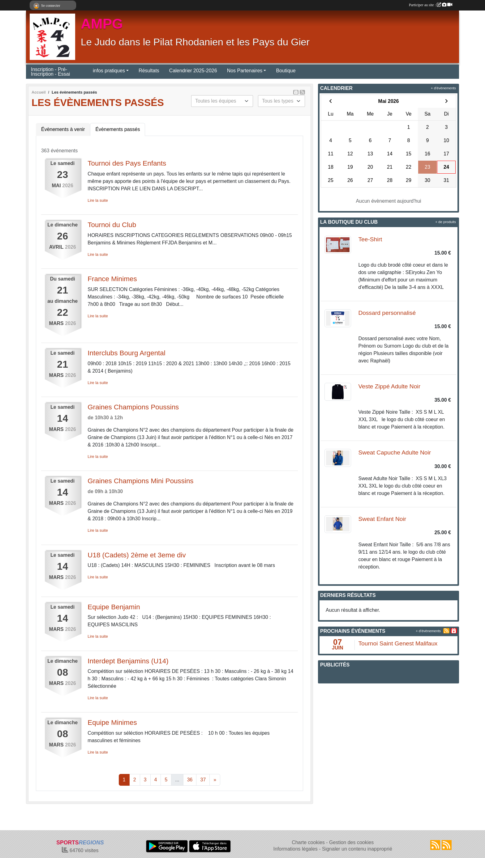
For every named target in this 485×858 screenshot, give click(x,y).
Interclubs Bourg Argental (126, 353)
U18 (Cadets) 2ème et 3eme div (137, 555)
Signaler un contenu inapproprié (357, 849)
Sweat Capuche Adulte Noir (394, 452)
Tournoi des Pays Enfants (127, 163)
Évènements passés (117, 129)
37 (203, 779)
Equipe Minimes (112, 722)
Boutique (285, 70)
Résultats (149, 70)
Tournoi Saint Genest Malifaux (398, 643)
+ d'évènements (443, 88)
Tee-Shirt (370, 239)
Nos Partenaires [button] (245, 70)
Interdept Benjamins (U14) (128, 661)
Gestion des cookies (351, 842)
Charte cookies (308, 842)
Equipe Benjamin (114, 607)
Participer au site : (430, 5)
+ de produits (445, 222)
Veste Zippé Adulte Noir (389, 386)
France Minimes (112, 279)
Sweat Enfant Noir (382, 519)
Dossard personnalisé (387, 313)
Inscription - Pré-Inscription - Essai (50, 72)
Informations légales (295, 849)
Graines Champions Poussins (133, 407)
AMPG (102, 24)
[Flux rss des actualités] (435, 845)
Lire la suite (98, 200)
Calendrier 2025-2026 (193, 70)
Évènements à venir (63, 129)
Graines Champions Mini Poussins (140, 481)
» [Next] (214, 779)
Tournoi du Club (112, 225)
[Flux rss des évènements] (447, 845)
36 (190, 779)
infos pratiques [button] (109, 70)
